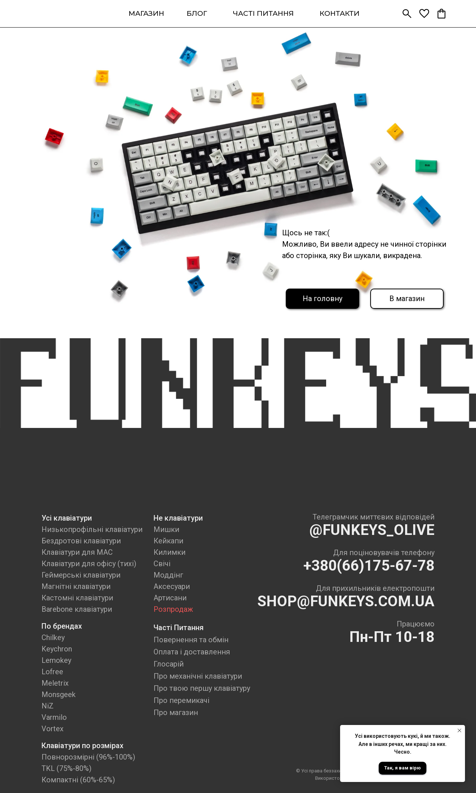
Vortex (53, 728)
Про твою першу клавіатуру (202, 688)
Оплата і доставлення (192, 651)
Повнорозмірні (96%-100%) (88, 757)
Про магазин (176, 712)
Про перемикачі (181, 700)
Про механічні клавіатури (198, 676)
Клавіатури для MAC (77, 552)
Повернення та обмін (191, 639)
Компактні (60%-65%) (78, 779)
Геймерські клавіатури (81, 575)
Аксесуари (172, 586)
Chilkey (53, 637)
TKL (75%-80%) (66, 768)
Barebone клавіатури (77, 609)
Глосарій (169, 664)
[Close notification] (459, 730)
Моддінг (168, 575)
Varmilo (54, 717)
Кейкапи (168, 540)
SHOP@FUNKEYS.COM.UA (345, 601)
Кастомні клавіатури (77, 597)
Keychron (57, 648)
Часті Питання (178, 627)
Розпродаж (173, 609)
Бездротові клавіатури (81, 540)
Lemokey (56, 660)
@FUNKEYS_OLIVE (371, 530)
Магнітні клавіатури (76, 586)
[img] (58, 13)
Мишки (166, 529)
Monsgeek (59, 694)
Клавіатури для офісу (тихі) (89, 563)
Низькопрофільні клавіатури (92, 529)
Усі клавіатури (67, 518)
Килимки (169, 552)
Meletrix (55, 683)
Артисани (170, 597)
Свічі (162, 563)
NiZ (48, 705)
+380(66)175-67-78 (368, 565)
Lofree (52, 671)
